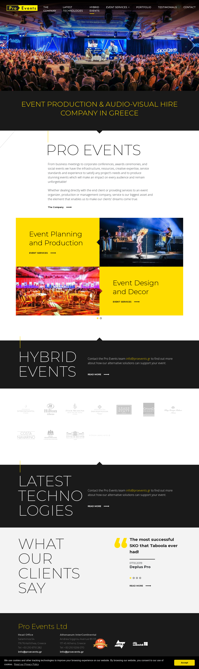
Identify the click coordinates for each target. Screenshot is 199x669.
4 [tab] (140, 578)
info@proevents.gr (138, 359)
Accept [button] (184, 662)
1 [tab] (98, 318)
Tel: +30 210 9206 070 (72, 647)
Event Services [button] (116, 7)
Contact (189, 7)
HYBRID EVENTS (94, 9)
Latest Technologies (73, 9)
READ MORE (98, 374)
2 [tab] (101, 318)
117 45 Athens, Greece (73, 643)
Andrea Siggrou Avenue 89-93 (78, 639)
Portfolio (143, 7)
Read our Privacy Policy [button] (26, 664)
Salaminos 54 (26, 639)
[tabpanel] (99, 266)
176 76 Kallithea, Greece (32, 643)
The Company (49, 9)
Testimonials (167, 7)
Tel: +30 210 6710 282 (30, 647)
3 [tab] (137, 578)
